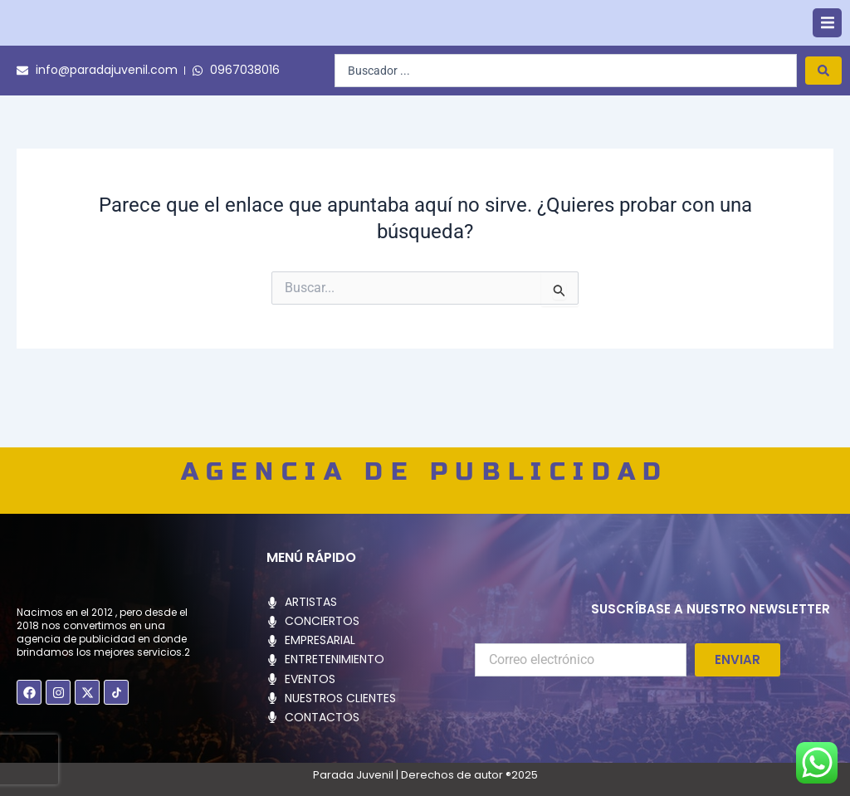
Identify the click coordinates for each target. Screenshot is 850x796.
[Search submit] (823, 116)
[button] (827, 46)
